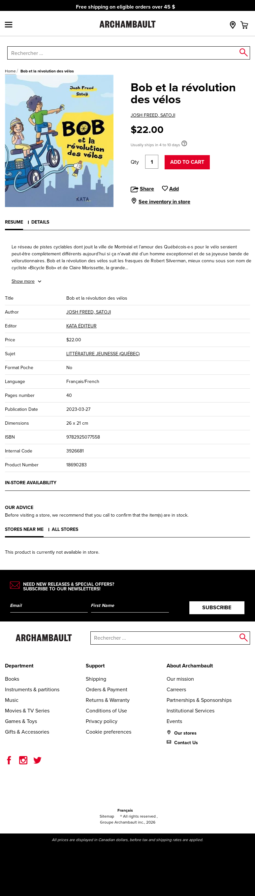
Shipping (96, 679)
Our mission (180, 679)
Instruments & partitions (32, 689)
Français (125, 810)
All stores (65, 529)
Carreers (176, 689)
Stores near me (24, 529)
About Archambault (190, 665)
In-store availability (30, 482)
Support (95, 665)
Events (174, 721)
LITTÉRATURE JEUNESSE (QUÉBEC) (103, 353)
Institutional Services (190, 710)
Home (10, 71)
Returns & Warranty (108, 700)
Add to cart (187, 162)
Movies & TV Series (27, 710)
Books (12, 679)
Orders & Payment (106, 689)
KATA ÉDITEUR (81, 325)
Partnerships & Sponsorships (199, 700)
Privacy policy (101, 721)
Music (11, 700)
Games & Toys (21, 721)
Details (40, 222)
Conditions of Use (106, 710)
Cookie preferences (108, 732)
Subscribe (216, 607)
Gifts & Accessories (27, 732)
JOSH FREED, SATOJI (153, 115)
